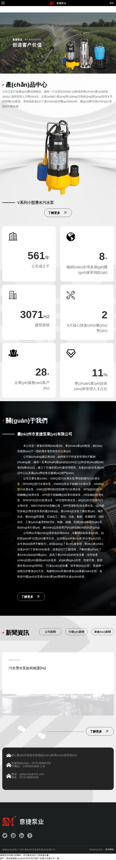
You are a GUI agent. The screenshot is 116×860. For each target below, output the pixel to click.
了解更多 (27, 596)
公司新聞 (50, 631)
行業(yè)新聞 (76, 631)
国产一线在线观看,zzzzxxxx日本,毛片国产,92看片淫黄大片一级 (29, 858)
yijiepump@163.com (31, 774)
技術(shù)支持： (101, 849)
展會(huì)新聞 (102, 631)
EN (112, 3)
